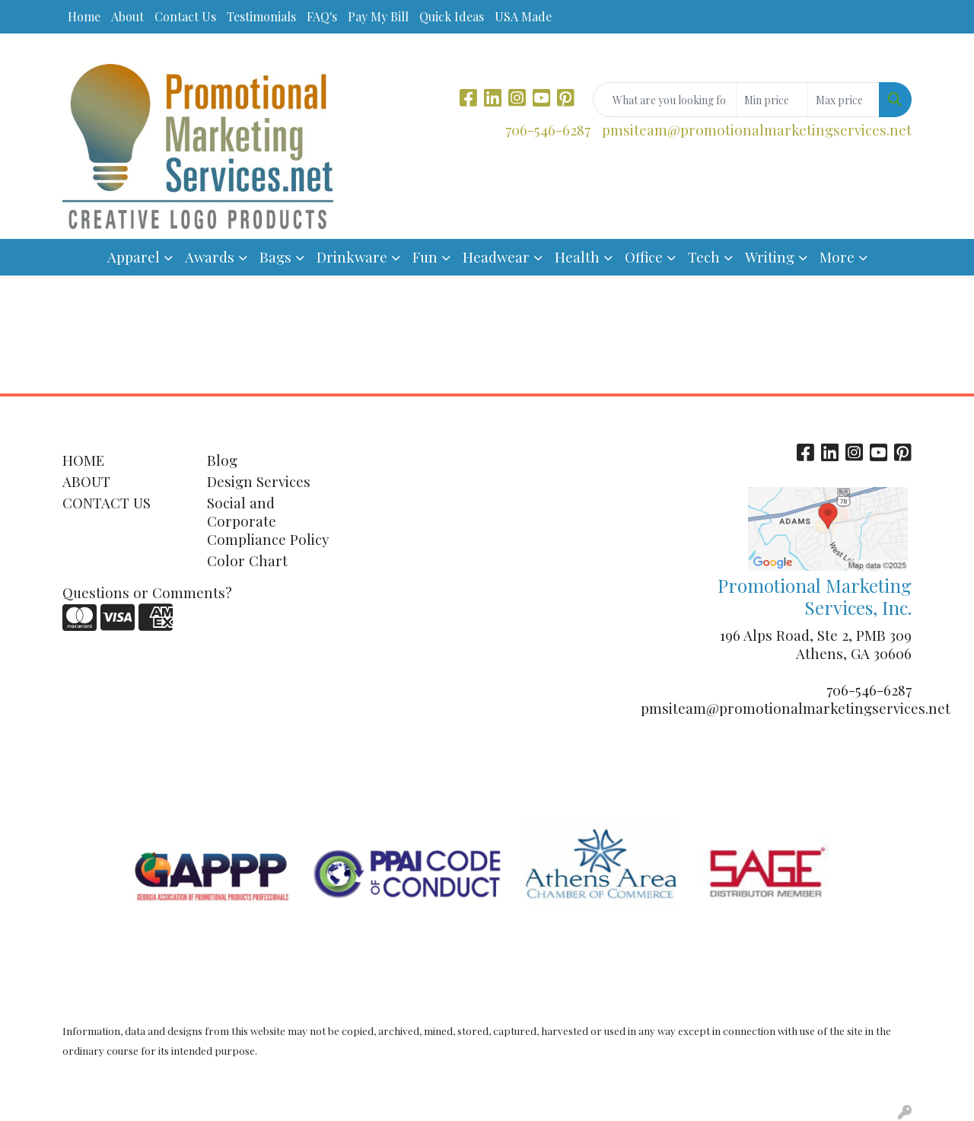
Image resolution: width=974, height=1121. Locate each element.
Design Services (258, 481)
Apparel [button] (133, 256)
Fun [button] (425, 256)
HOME (83, 460)
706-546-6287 (547, 129)
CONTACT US (106, 502)
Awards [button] (209, 256)
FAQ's (322, 16)
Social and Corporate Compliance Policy (268, 521)
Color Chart (247, 560)
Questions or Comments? (147, 592)
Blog (222, 460)
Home (84, 16)
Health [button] (577, 256)
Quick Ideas (451, 16)
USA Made (523, 16)
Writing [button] (769, 256)
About (127, 16)
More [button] (837, 256)
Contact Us (185, 16)
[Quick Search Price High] (843, 99)
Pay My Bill (378, 16)
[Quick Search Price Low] (772, 99)
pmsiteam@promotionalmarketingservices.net (757, 129)
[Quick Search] (665, 99)
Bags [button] (275, 256)
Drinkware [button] (352, 256)
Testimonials (261, 16)
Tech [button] (704, 256)
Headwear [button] (496, 256)
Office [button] (644, 256)
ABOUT (86, 481)
